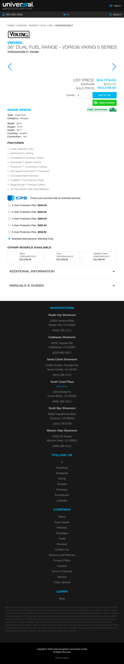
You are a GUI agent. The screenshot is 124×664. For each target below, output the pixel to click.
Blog (62, 598)
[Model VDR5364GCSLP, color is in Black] (25, 256)
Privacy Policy (62, 560)
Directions (61, 386)
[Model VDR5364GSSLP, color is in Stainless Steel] (98, 256)
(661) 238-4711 (61, 374)
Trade (62, 538)
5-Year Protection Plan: (29, 232)
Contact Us (62, 549)
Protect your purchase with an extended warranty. (55, 198)
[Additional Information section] (62, 272)
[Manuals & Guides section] (62, 286)
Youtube (62, 484)
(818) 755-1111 (61, 330)
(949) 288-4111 (61, 446)
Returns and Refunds (62, 555)
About (62, 516)
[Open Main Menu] (115, 5)
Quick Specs (19, 110)
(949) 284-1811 (61, 401)
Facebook (62, 467)
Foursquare (62, 495)
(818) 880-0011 (61, 352)
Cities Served (62, 582)
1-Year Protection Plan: (29, 205)
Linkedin (62, 500)
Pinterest (62, 489)
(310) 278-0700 (61, 423)
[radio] (27, 206)
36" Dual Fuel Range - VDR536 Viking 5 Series (62, 47)
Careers (62, 566)
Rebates (62, 527)
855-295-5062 (31, 619)
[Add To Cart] (105, 95)
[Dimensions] (62, 126)
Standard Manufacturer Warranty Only (32, 238)
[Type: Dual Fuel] (62, 115)
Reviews (62, 544)
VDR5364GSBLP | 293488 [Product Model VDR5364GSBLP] (23, 52)
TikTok (62, 478)
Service (62, 576)
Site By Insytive (62, 658)
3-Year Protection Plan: (29, 218)
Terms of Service (62, 571)
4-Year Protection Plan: (29, 225)
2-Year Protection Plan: (29, 212)
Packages (62, 533)
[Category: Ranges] (62, 118)
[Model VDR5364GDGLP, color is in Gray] (62, 256)
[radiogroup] (62, 223)
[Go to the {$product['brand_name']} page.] (18, 34)
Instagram (62, 473)
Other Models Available (29, 247)
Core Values (61, 522)
